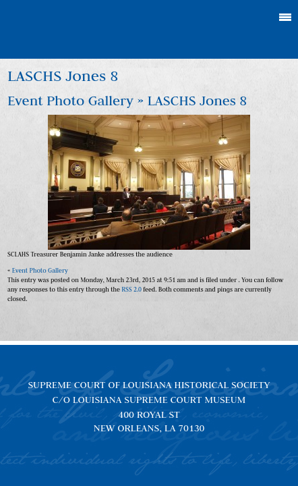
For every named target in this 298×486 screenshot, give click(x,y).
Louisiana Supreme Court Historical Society (149, 30)
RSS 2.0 (131, 289)
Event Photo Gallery (70, 100)
